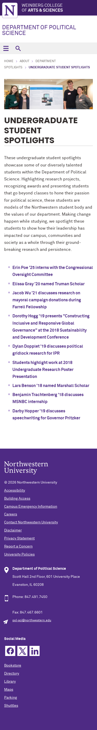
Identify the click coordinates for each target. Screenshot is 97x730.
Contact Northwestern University (31, 522)
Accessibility (14, 490)
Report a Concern (18, 546)
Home (8, 61)
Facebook (10, 651)
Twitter (22, 651)
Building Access (17, 498)
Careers (10, 514)
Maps (8, 689)
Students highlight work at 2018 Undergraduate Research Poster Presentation (42, 370)
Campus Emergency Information (30, 506)
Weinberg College (59, 8)
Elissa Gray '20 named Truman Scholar (48, 284)
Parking (10, 697)
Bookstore (12, 665)
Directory (11, 673)
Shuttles (11, 705)
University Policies (19, 554)
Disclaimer (13, 530)
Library (10, 681)
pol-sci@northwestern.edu (31, 620)
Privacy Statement (19, 538)
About (24, 61)
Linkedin (34, 651)
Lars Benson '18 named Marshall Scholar (50, 386)
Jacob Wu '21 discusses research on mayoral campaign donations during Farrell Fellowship (46, 300)
